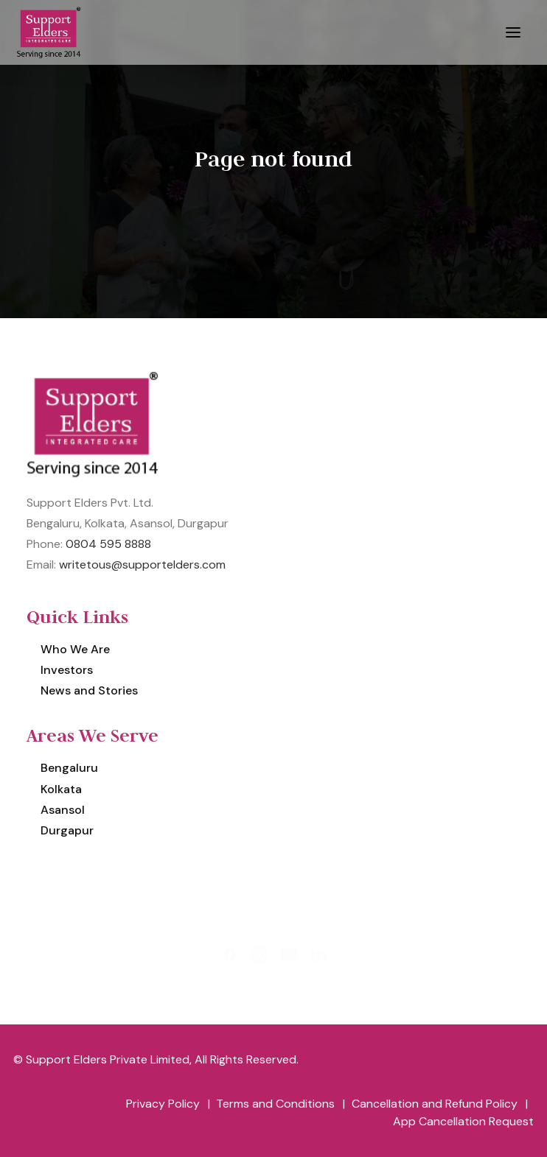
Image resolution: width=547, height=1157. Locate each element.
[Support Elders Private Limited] (50, 32)
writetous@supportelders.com (142, 564)
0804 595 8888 (108, 544)
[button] (513, 32)
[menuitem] (273, 693)
